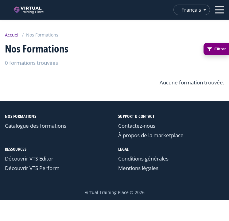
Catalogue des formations (35, 125)
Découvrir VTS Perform (32, 168)
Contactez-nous (136, 125)
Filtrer (216, 49)
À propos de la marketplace (151, 135)
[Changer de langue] (191, 10)
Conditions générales (143, 158)
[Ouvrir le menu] (219, 9)
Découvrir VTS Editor (29, 158)
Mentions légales (138, 168)
